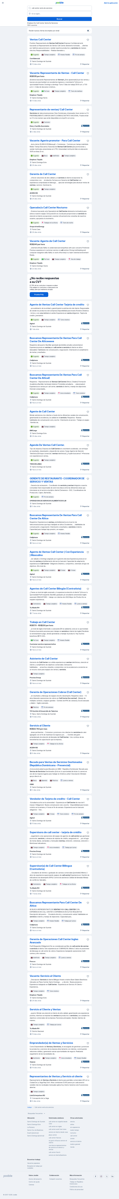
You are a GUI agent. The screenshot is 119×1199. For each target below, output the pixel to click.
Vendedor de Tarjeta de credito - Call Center (55, 798)
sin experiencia (75, 1127)
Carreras (31, 1184)
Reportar (84, 64)
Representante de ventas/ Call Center (51, 109)
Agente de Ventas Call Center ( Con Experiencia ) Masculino (57, 553)
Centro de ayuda (34, 1182)
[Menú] (3, 3)
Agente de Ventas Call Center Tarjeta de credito (57, 304)
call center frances (55, 1138)
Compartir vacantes (55, 1179)
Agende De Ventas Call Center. (47, 445)
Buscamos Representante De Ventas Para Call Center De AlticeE (56, 376)
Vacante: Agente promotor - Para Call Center (55, 140)
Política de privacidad (76, 1189)
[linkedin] (112, 1176)
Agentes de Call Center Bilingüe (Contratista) (55, 588)
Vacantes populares (33, 1163)
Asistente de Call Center (44, 658)
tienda (72, 1147)
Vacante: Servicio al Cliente (45, 975)
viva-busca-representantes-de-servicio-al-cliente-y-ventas (58, 1147)
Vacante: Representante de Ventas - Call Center (57, 73)
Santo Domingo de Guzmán (36, 1121)
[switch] (88, 31)
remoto (72, 1121)
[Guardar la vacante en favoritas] (88, 40)
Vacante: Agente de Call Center (47, 241)
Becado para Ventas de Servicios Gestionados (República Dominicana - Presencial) (56, 764)
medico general (75, 1144)
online (72, 1124)
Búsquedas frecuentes (36, 1113)
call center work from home (57, 1129)
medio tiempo (74, 1130)
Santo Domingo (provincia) (35, 1136)
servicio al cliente (75, 1141)
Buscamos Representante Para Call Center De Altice (56, 904)
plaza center (53, 1135)
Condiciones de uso (76, 1187)
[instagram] (101, 1176)
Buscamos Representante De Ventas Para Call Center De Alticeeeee (56, 340)
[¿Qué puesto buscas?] (59, 8)
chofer (72, 1138)
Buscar (59, 19)
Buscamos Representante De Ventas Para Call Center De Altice (56, 517)
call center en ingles (55, 1126)
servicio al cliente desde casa (58, 1132)
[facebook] (96, 1176)
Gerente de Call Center (43, 174)
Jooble (15, 1195)
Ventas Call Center (40, 39)
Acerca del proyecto (35, 1179)
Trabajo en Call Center (42, 622)
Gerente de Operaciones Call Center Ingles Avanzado (54, 941)
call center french (54, 1152)
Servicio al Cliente (40, 725)
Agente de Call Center (42, 411)
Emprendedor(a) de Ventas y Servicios (51, 1042)
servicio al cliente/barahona (57, 1155)
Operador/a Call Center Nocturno (48, 207)
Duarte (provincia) (33, 1133)
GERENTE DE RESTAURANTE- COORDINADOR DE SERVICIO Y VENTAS (57, 480)
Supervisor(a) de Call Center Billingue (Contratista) (51, 867)
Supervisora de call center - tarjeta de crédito (55, 832)
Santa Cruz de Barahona (35, 1130)
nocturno (73, 1133)
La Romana (30, 1127)
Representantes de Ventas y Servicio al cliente (56, 1076)
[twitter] (107, 1176)
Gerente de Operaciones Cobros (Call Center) (55, 692)
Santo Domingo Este (34, 1124)
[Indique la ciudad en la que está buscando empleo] (59, 13)
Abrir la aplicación (111, 3)
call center (73, 1136)
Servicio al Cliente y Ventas (45, 1009)
